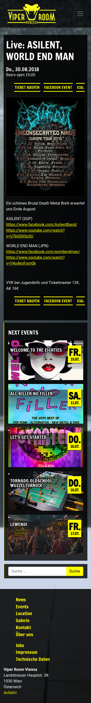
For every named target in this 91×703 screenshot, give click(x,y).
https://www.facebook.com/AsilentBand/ (41, 224)
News (21, 599)
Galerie (22, 620)
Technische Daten (33, 659)
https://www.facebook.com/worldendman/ (43, 251)
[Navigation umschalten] (80, 14)
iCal (80, 87)
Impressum (26, 652)
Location (24, 613)
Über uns (24, 634)
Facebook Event (58, 87)
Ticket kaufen (27, 87)
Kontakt (23, 627)
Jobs (20, 645)
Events (22, 606)
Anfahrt (10, 692)
